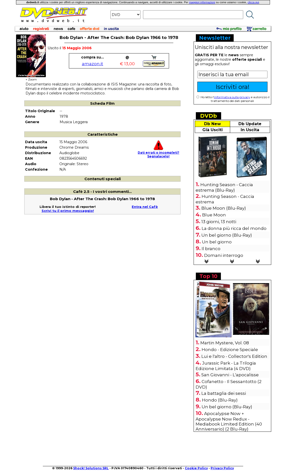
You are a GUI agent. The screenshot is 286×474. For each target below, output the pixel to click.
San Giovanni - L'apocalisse (230, 374)
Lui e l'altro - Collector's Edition (234, 356)
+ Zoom (31, 77)
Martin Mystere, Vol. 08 (224, 342)
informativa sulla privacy (232, 97)
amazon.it (92, 63)
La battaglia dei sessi (223, 393)
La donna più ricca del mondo (234, 228)
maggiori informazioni (202, 2)
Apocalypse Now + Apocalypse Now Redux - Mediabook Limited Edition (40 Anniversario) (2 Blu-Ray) (229, 421)
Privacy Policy (222, 468)
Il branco (211, 248)
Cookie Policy (196, 468)
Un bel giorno (217, 241)
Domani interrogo (223, 255)
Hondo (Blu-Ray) (220, 400)
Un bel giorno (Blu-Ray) (226, 235)
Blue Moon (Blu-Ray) (223, 208)
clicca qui (253, 2)
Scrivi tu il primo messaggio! (68, 211)
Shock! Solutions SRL (91, 468)
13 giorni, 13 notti (218, 221)
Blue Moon (214, 214)
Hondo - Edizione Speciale (230, 349)
